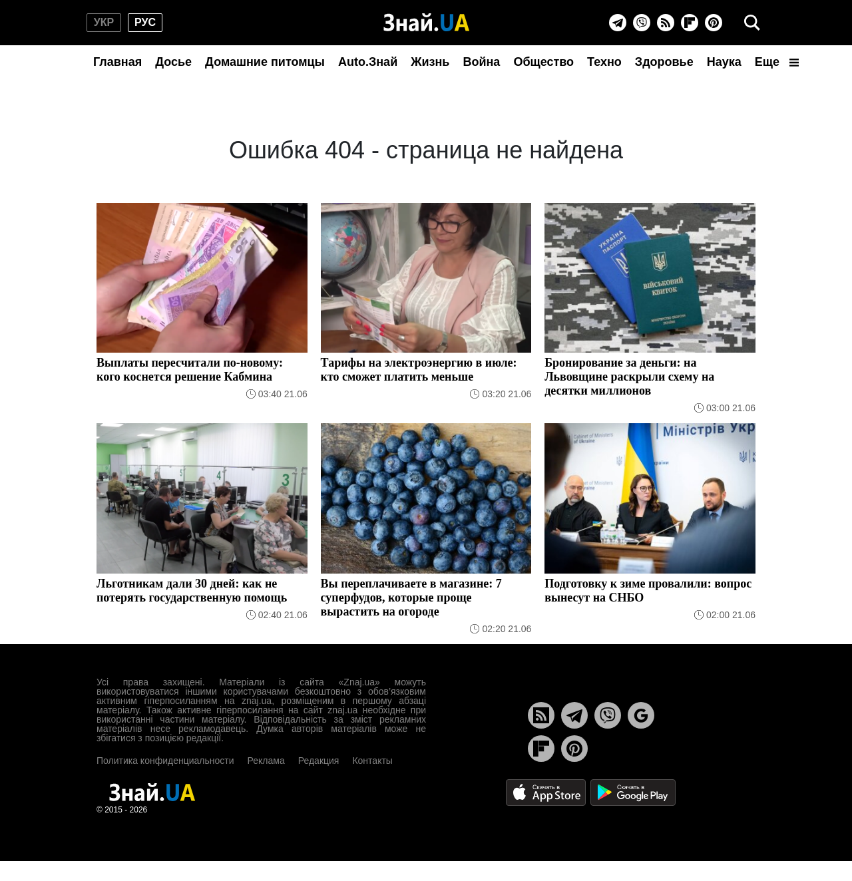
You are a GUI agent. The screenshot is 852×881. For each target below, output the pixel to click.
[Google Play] (633, 791)
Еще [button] (777, 62)
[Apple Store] (547, 791)
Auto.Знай (367, 62)
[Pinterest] (713, 22)
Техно (604, 62)
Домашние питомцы (265, 62)
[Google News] (641, 715)
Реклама (266, 760)
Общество (543, 62)
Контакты (372, 760)
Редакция (318, 760)
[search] (752, 22)
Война (481, 62)
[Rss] (665, 22)
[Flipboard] (689, 22)
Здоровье (664, 62)
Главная (117, 62)
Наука (724, 62)
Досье (173, 62)
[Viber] (641, 22)
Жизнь (430, 62)
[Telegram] (617, 22)
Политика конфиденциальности (165, 760)
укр (104, 22)
